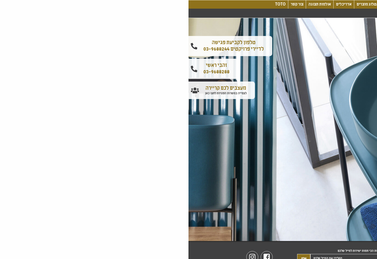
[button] (372, 57)
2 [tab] (192, 226)
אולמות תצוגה (131, 4)
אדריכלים (155, 4)
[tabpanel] (188, 129)
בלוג (245, 4)
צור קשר (108, 4)
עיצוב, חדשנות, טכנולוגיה (215, 4)
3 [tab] (185, 226)
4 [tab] (177, 226)
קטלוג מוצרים (179, 4)
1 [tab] (199, 226)
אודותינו (260, 4)
